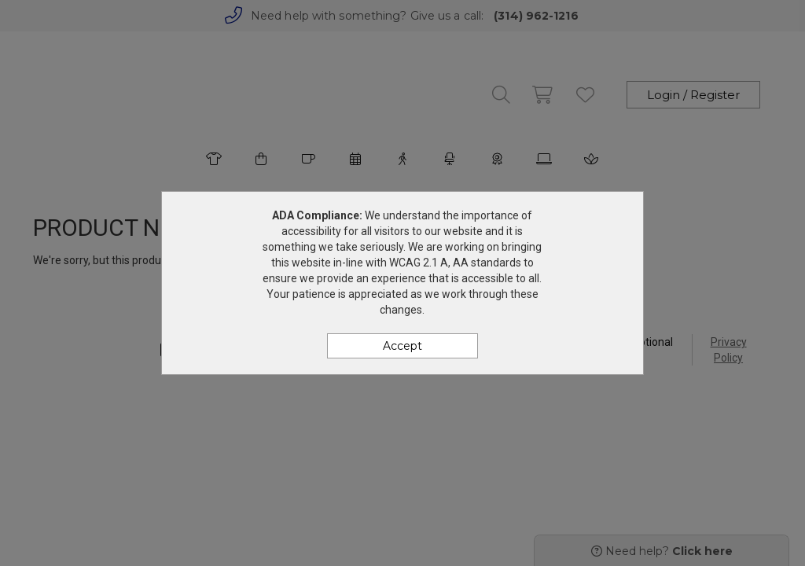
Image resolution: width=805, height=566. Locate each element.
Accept (402, 346)
